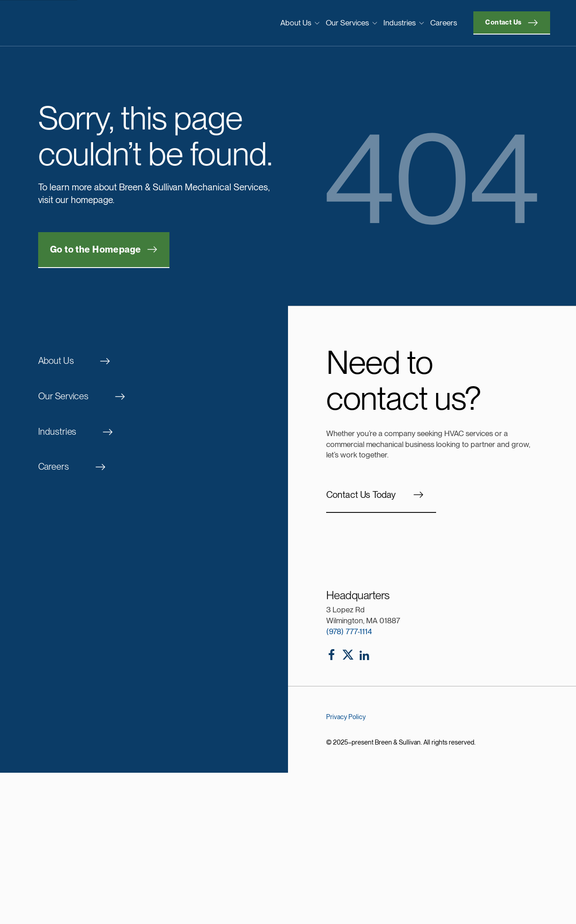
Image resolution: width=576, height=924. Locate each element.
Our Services (351, 22)
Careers (443, 22)
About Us (300, 22)
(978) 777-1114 (349, 631)
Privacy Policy (346, 716)
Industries (403, 22)
